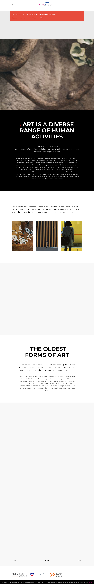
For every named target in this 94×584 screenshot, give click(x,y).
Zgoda (90, 582)
